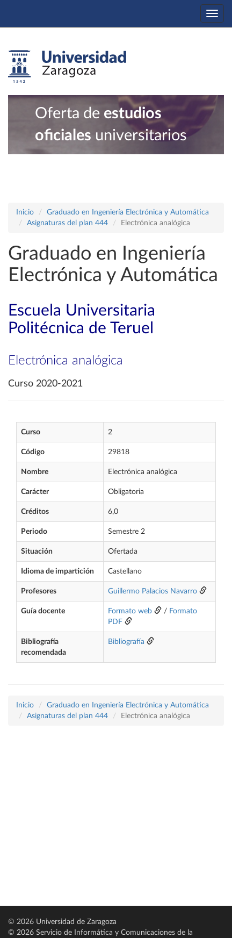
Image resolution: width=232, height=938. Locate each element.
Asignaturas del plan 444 (67, 223)
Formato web (130, 611)
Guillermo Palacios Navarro (152, 591)
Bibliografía (126, 642)
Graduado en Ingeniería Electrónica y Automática (128, 212)
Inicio (25, 212)
